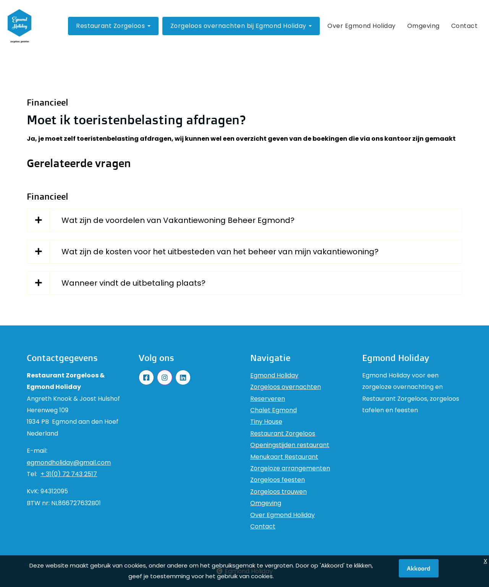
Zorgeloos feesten (277, 479)
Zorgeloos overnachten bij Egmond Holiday (241, 25)
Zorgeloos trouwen (278, 491)
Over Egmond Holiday (361, 25)
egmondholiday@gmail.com (69, 463)
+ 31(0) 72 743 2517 (68, 474)
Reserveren (267, 398)
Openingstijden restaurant (289, 445)
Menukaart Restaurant (284, 456)
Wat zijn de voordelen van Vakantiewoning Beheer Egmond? (178, 220)
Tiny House (266, 421)
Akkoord (419, 568)
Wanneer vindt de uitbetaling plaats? (134, 283)
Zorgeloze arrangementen (290, 468)
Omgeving (423, 25)
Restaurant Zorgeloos (113, 25)
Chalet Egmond (273, 410)
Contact (464, 25)
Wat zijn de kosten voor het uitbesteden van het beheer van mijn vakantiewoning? (220, 251)
